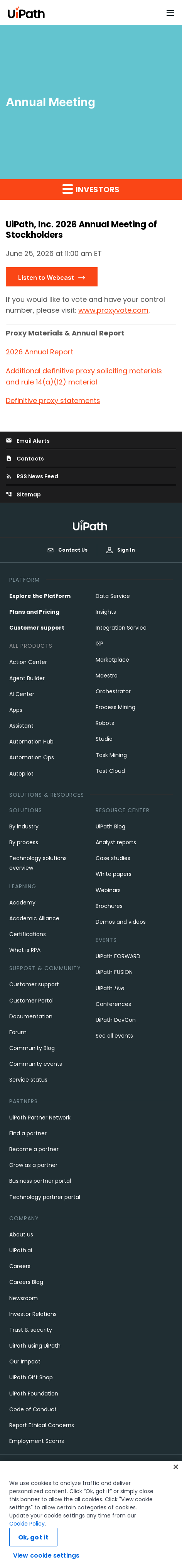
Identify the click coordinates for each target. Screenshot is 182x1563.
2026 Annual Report (39, 352)
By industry (24, 826)
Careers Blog (26, 1282)
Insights (106, 612)
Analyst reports (116, 842)
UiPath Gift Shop (31, 1377)
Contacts (25, 458)
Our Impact (24, 1361)
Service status (28, 1080)
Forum (18, 1032)
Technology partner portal (44, 1197)
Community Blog (32, 1048)
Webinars (108, 890)
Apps (15, 710)
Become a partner (34, 1149)
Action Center (28, 662)
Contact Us (67, 550)
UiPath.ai (20, 1250)
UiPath (110, 988)
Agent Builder (27, 678)
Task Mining (111, 755)
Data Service (113, 596)
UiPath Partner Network (40, 1117)
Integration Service (121, 628)
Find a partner (28, 1133)
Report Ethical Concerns (41, 1425)
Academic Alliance (34, 918)
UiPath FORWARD (118, 956)
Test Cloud (110, 771)
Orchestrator (113, 691)
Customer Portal (31, 1000)
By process (23, 842)
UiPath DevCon (116, 1020)
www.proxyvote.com (113, 310)
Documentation (30, 1016)
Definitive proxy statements (53, 400)
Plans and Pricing (34, 612)
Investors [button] (91, 189)
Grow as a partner (33, 1165)
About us (21, 1234)
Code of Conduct (33, 1409)
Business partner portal (40, 1181)
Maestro (107, 675)
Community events (35, 1064)
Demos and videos (121, 922)
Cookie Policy (27, 1537)
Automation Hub (31, 741)
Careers (19, 1266)
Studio (104, 739)
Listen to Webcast (46, 277)
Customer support (36, 628)
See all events (114, 1036)
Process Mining (115, 707)
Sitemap (23, 494)
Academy (22, 902)
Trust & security (30, 1330)
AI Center (21, 694)
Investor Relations (33, 1314)
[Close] (176, 1480)
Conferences (113, 1004)
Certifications (27, 934)
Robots (105, 723)
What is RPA (24, 950)
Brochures (109, 906)
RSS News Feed (32, 476)
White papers (113, 874)
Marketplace (112, 660)
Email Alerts (28, 441)
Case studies (113, 858)
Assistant (21, 726)
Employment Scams (36, 1441)
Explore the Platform (40, 596)
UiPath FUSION (114, 972)
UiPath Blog (110, 826)
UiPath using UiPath (35, 1346)
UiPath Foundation (33, 1393)
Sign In (120, 550)
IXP (99, 643)
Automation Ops (31, 757)
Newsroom (23, 1298)
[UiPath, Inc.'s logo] (91, 524)
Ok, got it (33, 1550)
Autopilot (21, 773)
